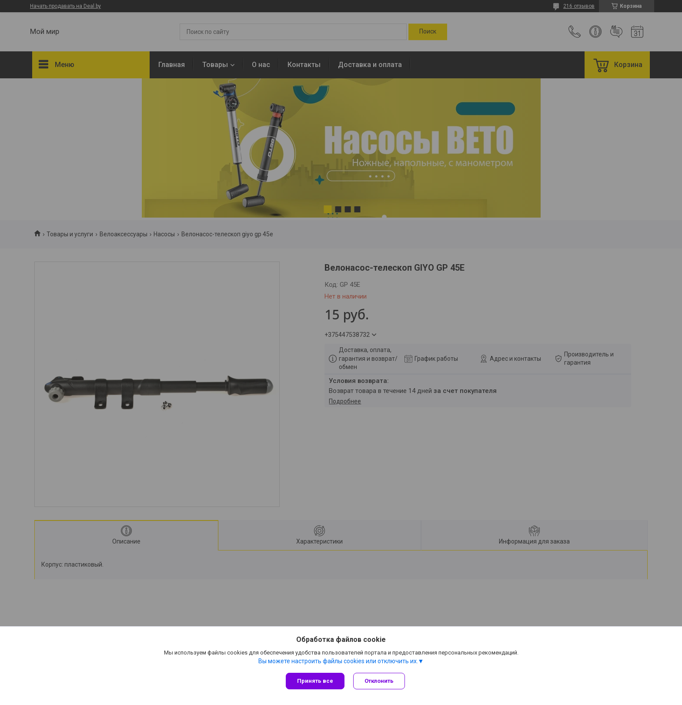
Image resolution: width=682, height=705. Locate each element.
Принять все (315, 681)
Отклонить (379, 681)
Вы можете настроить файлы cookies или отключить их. (338, 661)
